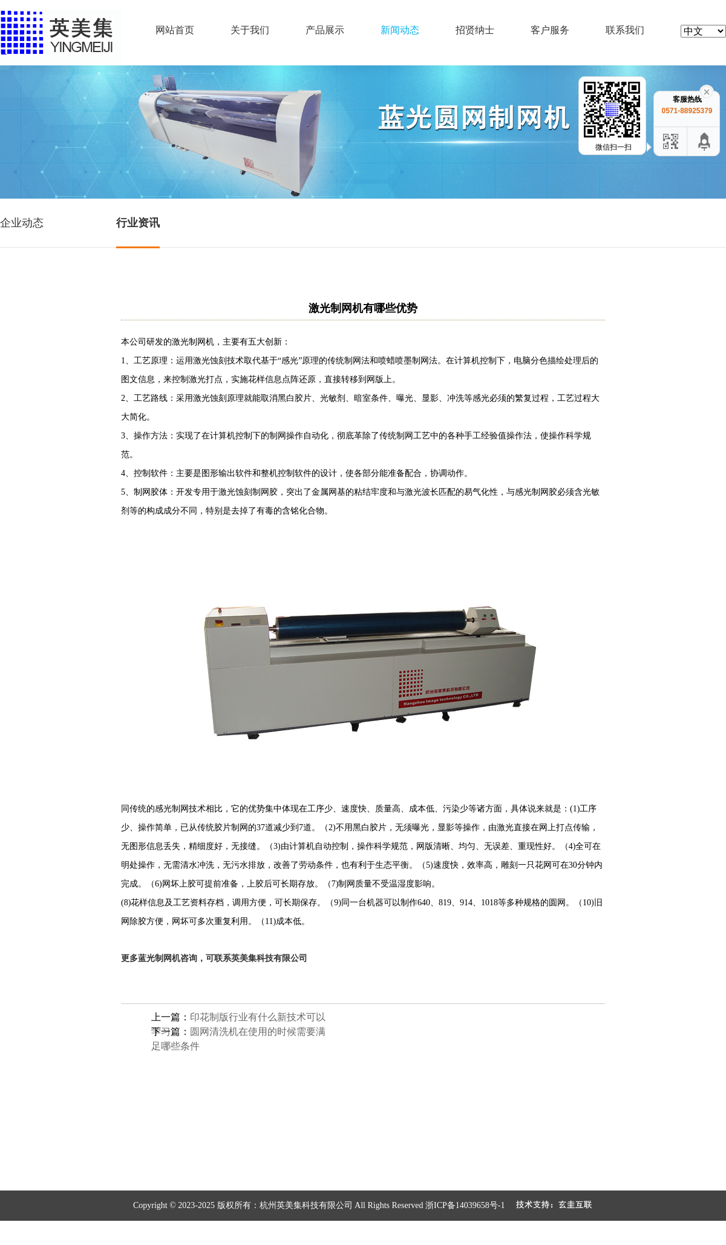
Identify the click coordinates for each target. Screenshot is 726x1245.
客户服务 (550, 30)
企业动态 (22, 223)
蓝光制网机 (159, 958)
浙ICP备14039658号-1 (465, 1205)
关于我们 (250, 30)
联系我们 (625, 30)
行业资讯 (138, 223)
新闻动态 (400, 30)
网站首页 (174, 30)
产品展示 (325, 30)
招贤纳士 (475, 30)
